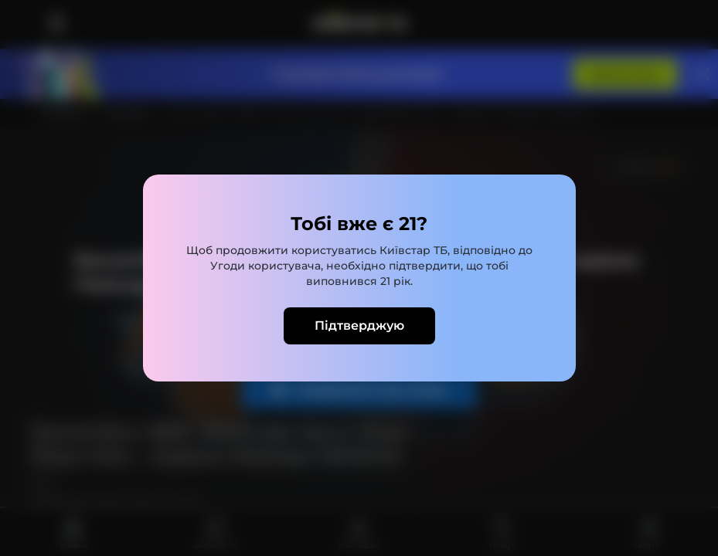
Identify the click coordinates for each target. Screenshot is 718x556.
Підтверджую (359, 325)
